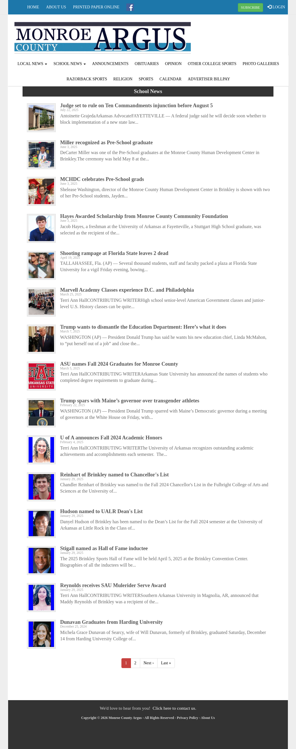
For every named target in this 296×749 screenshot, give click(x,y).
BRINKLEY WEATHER (241, 36)
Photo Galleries (261, 64)
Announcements (110, 64)
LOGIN (276, 7)
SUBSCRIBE (250, 7)
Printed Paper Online (96, 7)
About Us (56, 7)
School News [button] (69, 64)
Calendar (171, 79)
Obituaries (147, 64)
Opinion (173, 64)
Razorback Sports (86, 79)
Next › (149, 663)
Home (33, 7)
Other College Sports (212, 64)
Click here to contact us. (174, 708)
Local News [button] (32, 64)
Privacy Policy (187, 718)
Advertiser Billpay (209, 79)
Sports (146, 79)
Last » (166, 663)
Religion (122, 79)
